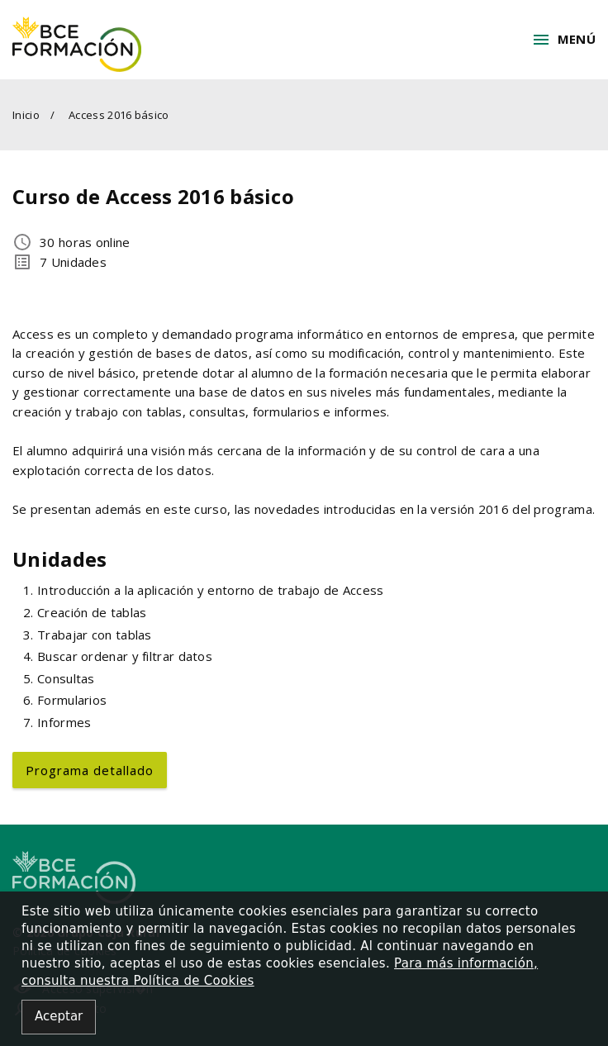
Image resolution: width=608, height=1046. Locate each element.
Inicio (26, 114)
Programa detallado (90, 770)
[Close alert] (58, 1017)
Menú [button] (563, 40)
